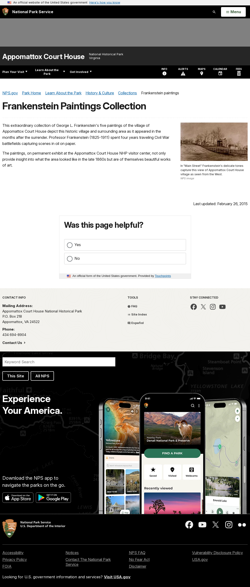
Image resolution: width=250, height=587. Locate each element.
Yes (77, 244)
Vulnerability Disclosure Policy (217, 552)
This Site (15, 376)
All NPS (42, 376)
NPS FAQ (137, 552)
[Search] (58, 362)
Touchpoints (163, 276)
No (77, 258)
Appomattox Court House (43, 56)
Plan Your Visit (14, 72)
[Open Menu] (233, 12)
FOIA (7, 566)
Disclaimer (137, 566)
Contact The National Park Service (88, 562)
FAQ (132, 306)
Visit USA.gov (117, 577)
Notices (72, 552)
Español (135, 323)
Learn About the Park (50, 72)
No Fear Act (139, 559)
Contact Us (12, 342)
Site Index (137, 314)
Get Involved (81, 72)
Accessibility (13, 552)
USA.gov (200, 559)
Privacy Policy (14, 559)
